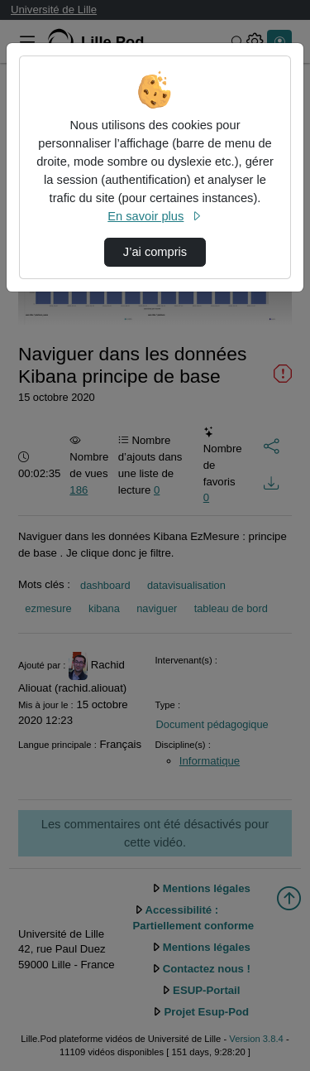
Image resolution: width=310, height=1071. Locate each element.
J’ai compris (155, 251)
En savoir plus (154, 216)
